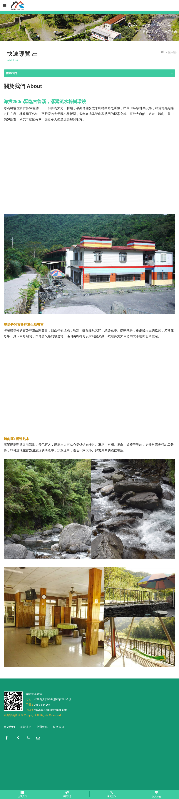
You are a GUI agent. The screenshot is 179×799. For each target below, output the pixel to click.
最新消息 (25, 726)
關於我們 (9, 726)
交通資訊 (42, 726)
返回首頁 (58, 726)
